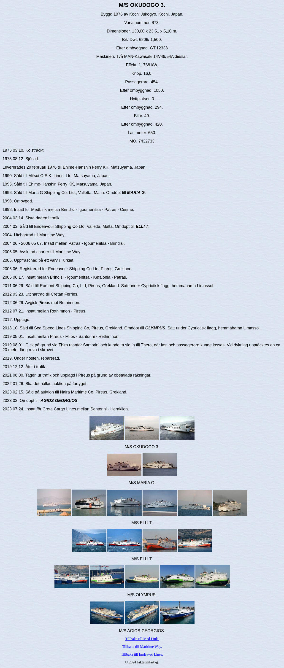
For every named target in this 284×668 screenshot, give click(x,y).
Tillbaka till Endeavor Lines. (142, 654)
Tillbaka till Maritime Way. (142, 647)
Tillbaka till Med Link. (142, 639)
